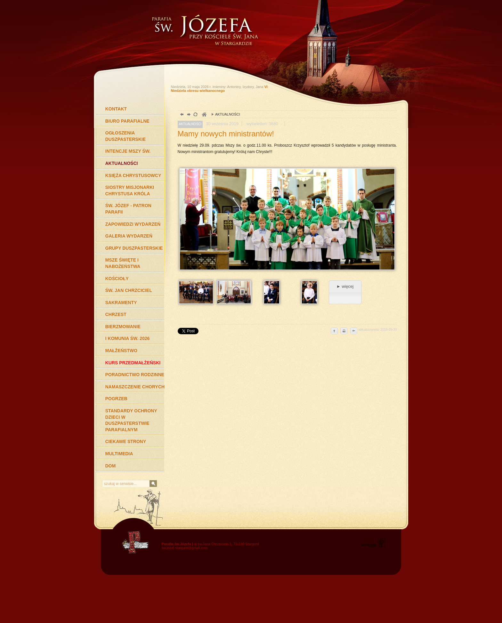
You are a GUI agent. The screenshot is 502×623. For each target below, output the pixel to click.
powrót (181, 115)
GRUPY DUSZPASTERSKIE (134, 248)
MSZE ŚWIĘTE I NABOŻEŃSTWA (123, 263)
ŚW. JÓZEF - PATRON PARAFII (128, 208)
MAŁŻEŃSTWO (121, 350)
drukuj (344, 331)
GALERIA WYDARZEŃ (128, 236)
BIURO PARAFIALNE (127, 121)
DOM (110, 465)
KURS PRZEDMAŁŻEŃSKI (133, 362)
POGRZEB (116, 398)
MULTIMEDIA (119, 453)
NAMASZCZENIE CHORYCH (135, 386)
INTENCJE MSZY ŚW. (127, 151)
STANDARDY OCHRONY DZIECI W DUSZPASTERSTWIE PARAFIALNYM (131, 420)
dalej (188, 115)
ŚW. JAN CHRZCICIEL (128, 290)
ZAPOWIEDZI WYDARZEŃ (133, 224)
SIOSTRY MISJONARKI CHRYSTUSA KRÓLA (129, 190)
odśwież (195, 115)
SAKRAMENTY (121, 302)
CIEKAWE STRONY (125, 441)
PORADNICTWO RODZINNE (134, 374)
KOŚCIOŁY (117, 278)
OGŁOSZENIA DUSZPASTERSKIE (125, 136)
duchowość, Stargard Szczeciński (203, 115)
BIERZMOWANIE (123, 326)
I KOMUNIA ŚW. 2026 (127, 338)
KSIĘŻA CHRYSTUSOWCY (133, 175)
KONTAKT (116, 108)
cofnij (353, 331)
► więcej (344, 286)
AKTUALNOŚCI (121, 163)
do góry (334, 331)
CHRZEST (115, 314)
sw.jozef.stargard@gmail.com (185, 548)
